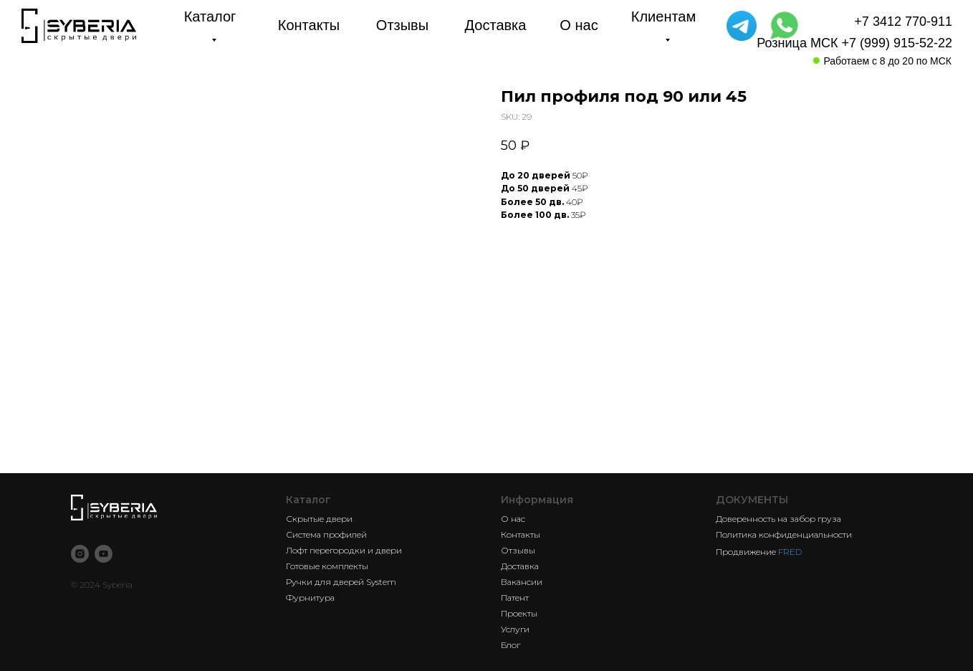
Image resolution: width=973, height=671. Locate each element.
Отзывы (518, 550)
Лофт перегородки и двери (344, 550)
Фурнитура (310, 597)
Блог (510, 644)
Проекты (519, 613)
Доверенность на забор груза (778, 518)
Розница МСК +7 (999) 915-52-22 (854, 43)
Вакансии (521, 581)
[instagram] (80, 554)
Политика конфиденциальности (784, 534)
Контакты (520, 534)
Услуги (515, 629)
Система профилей (326, 534)
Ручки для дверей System (341, 581)
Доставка (520, 566)
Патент (515, 597)
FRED (790, 551)
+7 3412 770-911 (903, 21)
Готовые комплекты (327, 566)
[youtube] (103, 554)
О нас (513, 518)
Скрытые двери (319, 518)
